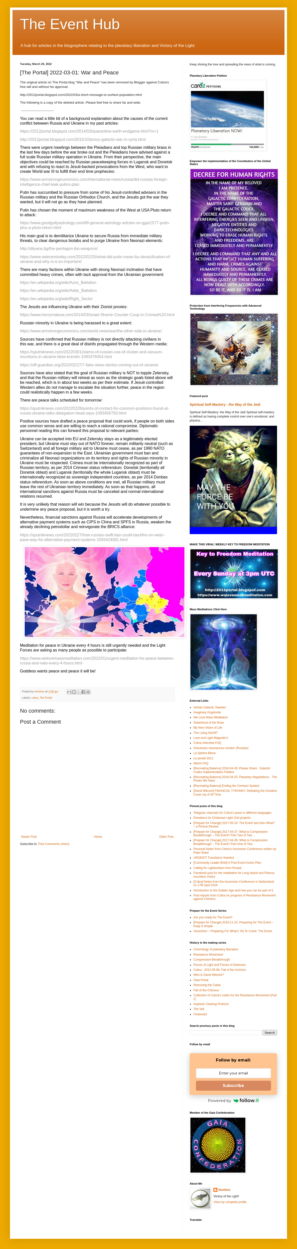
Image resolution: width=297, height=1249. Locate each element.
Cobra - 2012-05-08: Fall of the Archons (219, 970)
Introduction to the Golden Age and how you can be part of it (233, 890)
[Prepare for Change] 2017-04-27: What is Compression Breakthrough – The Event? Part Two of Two (230, 833)
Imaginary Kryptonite (207, 712)
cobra (34, 697)
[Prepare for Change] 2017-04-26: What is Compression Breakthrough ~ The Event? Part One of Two (230, 841)
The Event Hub (70, 24)
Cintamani (200, 1014)
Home (98, 836)
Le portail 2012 (203, 758)
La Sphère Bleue (204, 753)
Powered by (233, 1100)
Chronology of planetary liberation (215, 949)
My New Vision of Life (207, 727)
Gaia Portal (200, 980)
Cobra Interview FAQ (207, 743)
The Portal (46, 697)
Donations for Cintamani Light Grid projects (222, 818)
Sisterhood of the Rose (208, 722)
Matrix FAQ (200, 763)
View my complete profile (230, 1202)
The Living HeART (205, 733)
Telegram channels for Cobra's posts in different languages (232, 813)
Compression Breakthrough (211, 959)
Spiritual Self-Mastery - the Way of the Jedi (225, 405)
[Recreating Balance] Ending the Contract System (226, 786)
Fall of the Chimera (206, 990)
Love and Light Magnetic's (210, 738)
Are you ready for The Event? (213, 917)
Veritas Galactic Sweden (209, 707)
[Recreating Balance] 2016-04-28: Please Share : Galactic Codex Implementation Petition (231, 770)
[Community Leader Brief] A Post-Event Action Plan (227, 862)
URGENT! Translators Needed (213, 857)
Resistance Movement (208, 954)
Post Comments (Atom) (53, 844)
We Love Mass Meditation (210, 717)
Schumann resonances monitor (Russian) (221, 748)
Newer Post (29, 836)
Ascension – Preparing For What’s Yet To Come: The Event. (233, 931)
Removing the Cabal (207, 985)
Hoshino (224, 1190)
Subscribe (233, 1085)
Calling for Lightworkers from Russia (217, 868)
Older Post (166, 836)
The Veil (198, 1009)
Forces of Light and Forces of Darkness (219, 965)
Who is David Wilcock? (208, 975)
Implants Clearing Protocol (211, 1004)
